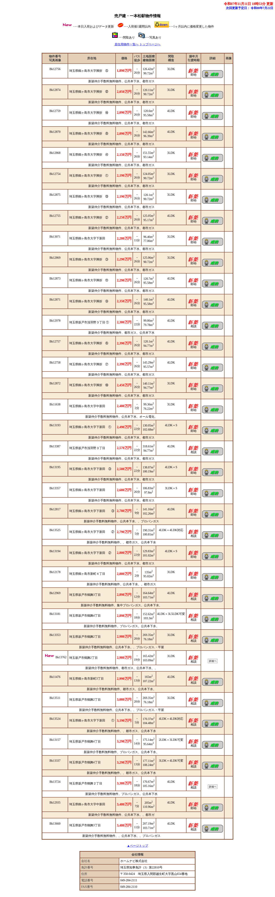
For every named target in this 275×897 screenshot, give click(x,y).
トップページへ (149, 44)
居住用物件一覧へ (127, 44)
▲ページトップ (137, 845)
